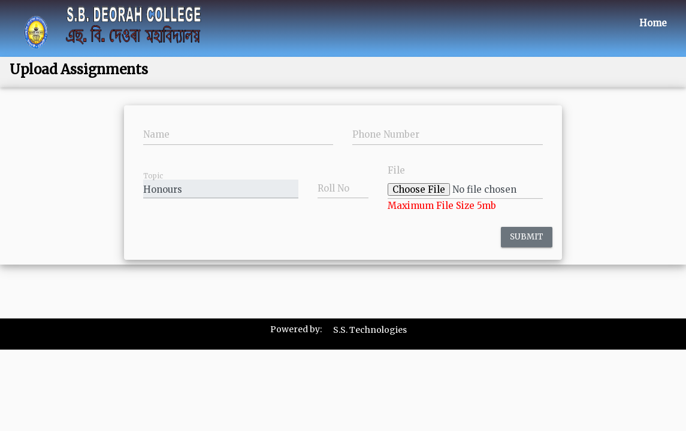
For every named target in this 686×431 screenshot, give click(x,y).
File (396, 170)
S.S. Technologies (370, 329)
